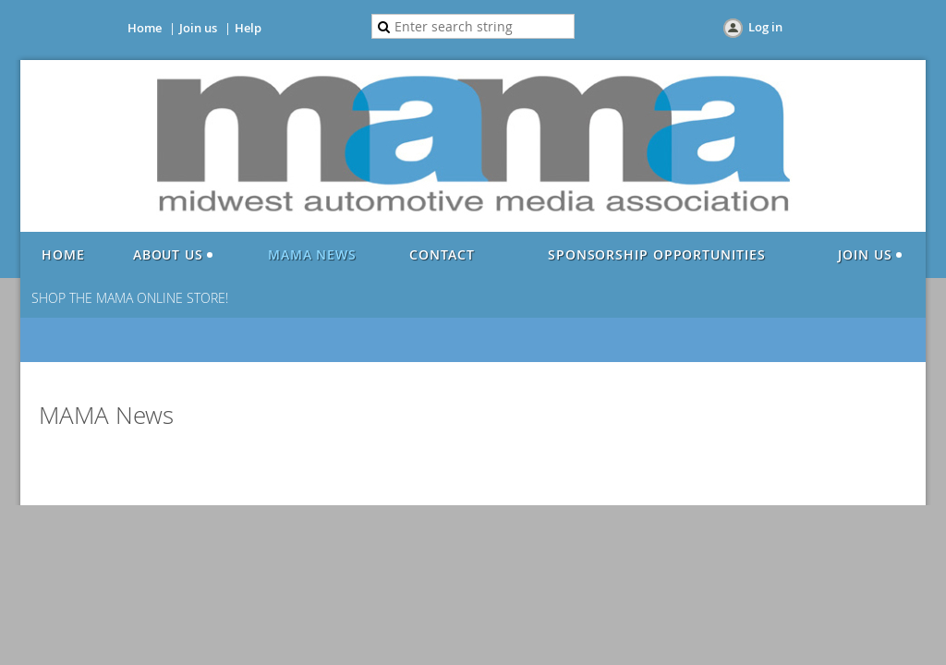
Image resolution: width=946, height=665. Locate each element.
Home (144, 27)
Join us (198, 27)
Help (248, 27)
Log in (765, 26)
